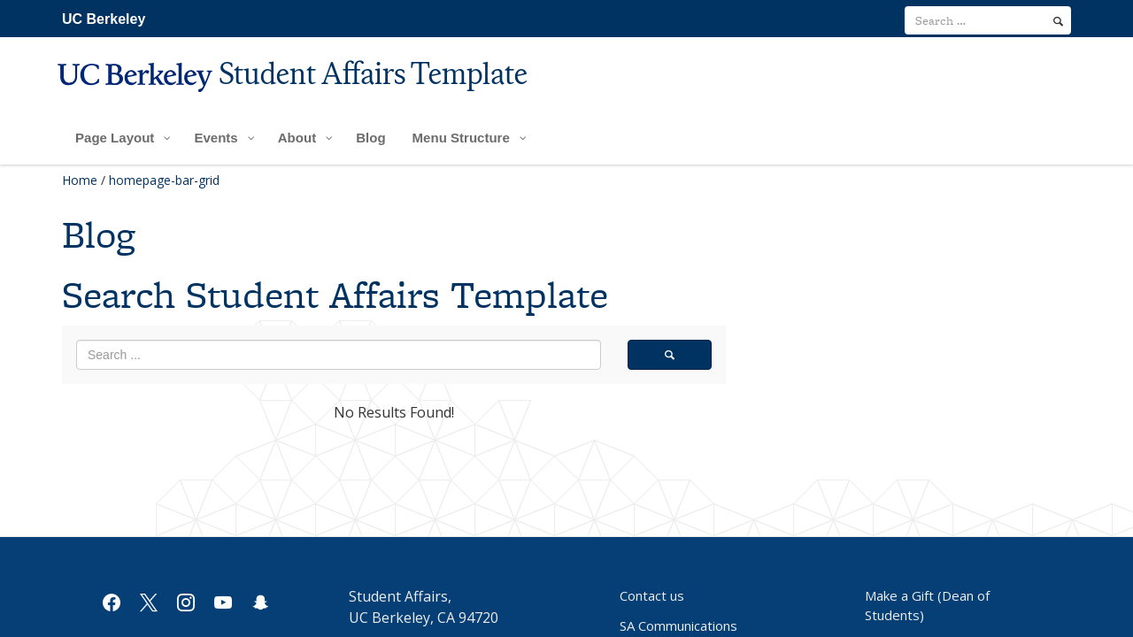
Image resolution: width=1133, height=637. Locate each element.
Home (79, 180)
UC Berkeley (103, 19)
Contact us (652, 595)
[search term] (988, 20)
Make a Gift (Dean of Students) (927, 605)
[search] (1058, 21)
